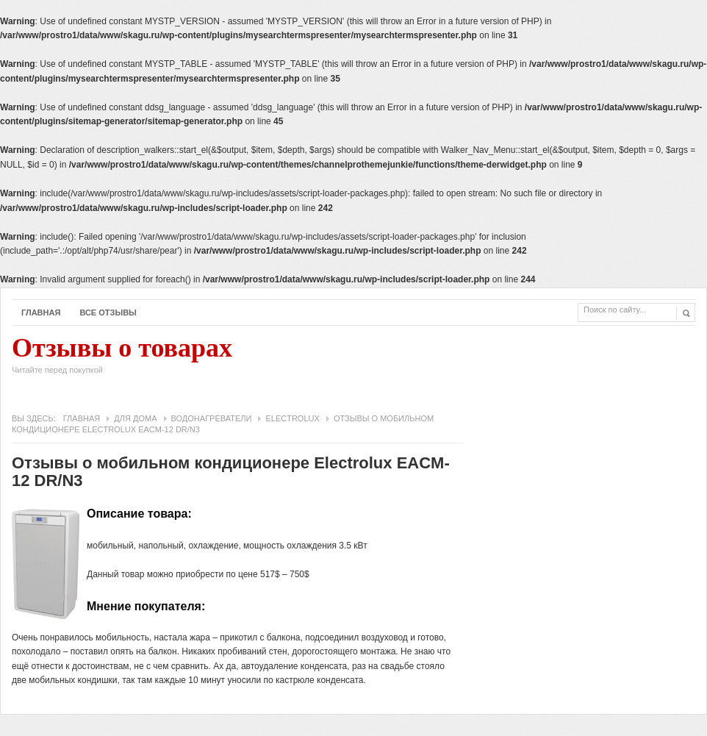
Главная (40, 312)
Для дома (135, 418)
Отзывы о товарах (122, 359)
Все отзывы (108, 312)
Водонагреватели (211, 418)
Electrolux (292, 418)
